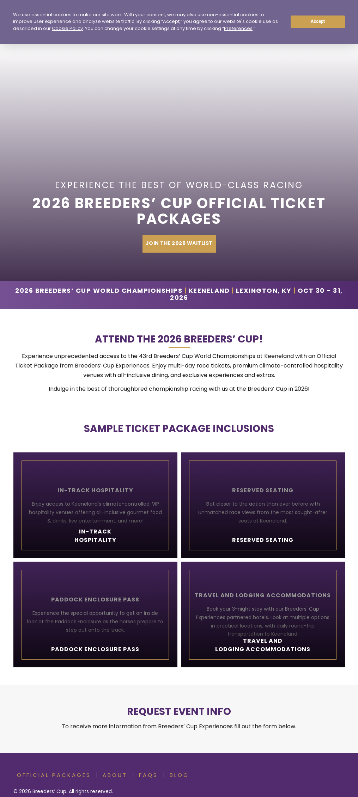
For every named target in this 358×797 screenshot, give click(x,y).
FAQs (148, 775)
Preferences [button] (238, 28)
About (115, 775)
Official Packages (54, 775)
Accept (317, 21)
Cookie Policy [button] (67, 28)
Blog (179, 775)
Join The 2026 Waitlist (179, 243)
